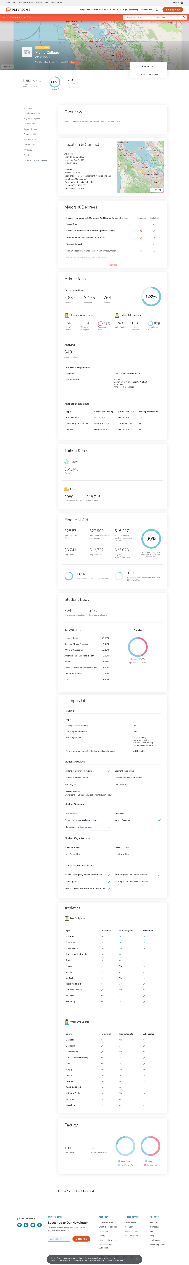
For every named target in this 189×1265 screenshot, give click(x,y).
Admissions (29, 123)
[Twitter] (19, 1225)
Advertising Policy (157, 1245)
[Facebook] (26, 1225)
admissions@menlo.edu (82, 182)
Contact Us (154, 1227)
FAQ (46, 3)
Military (102, 1236)
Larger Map (7, 67)
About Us (154, 1222)
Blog (8, 3)
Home (4, 17)
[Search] (157, 9)
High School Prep (130, 10)
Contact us (56, 3)
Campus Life (29, 144)
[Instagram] (39, 1225)
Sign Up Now (173, 9)
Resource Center (131, 1236)
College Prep (84, 10)
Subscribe (81, 1238)
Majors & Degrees (32, 118)
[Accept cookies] (135, 1259)
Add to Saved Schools (148, 74)
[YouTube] (32, 1225)
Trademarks (155, 1240)
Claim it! (73, 62)
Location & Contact (32, 113)
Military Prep (146, 10)
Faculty (27, 155)
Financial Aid (30, 134)
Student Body (30, 139)
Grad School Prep (100, 10)
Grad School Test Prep (108, 1227)
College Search (130, 1222)
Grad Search (129, 1227)
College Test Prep (106, 1222)
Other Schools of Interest (35, 160)
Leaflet (157, 22)
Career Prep (115, 10)
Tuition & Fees (30, 129)
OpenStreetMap (171, 22)
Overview (28, 108)
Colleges (14, 17)
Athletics (28, 149)
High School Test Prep (108, 1240)
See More (112, 264)
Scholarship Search (132, 1231)
